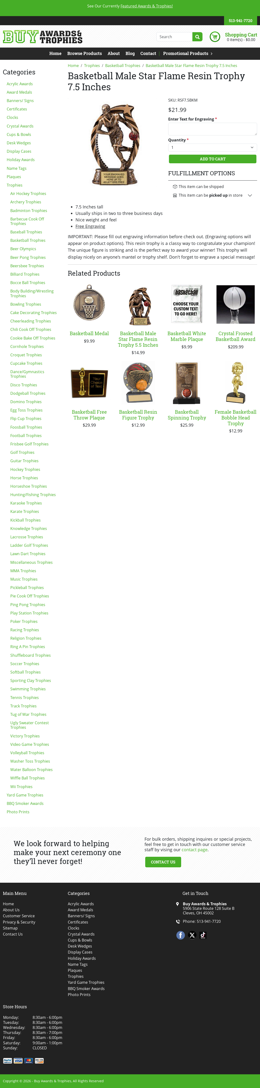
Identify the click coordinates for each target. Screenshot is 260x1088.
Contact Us (163, 861)
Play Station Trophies (29, 613)
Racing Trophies (24, 629)
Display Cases (19, 151)
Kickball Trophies (25, 520)
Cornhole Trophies (27, 346)
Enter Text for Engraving (192, 119)
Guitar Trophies (24, 460)
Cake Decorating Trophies (33, 312)
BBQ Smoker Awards (25, 803)
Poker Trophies (24, 621)
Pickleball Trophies (27, 587)
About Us (11, 910)
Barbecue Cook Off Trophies (27, 221)
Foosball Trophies (26, 427)
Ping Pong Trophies (27, 604)
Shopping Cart (241, 34)
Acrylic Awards (20, 83)
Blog (130, 53)
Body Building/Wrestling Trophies (32, 293)
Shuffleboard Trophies (30, 655)
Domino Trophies (26, 401)
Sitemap (10, 928)
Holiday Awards (21, 159)
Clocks (12, 117)
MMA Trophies (23, 570)
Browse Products (84, 53)
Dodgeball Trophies (28, 393)
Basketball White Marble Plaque (187, 336)
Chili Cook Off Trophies (30, 329)
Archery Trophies (25, 202)
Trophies (15, 185)
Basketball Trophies (28, 240)
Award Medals (19, 92)
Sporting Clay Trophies (30, 680)
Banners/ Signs (20, 100)
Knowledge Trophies (28, 528)
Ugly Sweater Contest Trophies (29, 725)
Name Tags (17, 168)
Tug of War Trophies (28, 714)
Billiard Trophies (25, 274)
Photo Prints (18, 811)
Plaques (14, 176)
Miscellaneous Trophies (31, 562)
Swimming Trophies (28, 689)
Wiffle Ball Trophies (27, 778)
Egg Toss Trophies (26, 410)
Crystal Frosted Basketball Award (235, 336)
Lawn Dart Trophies (28, 553)
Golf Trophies (22, 452)
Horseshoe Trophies (28, 486)
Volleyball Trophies (27, 752)
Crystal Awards (20, 126)
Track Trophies (23, 706)
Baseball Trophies (26, 232)
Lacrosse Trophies (26, 537)
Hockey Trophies (25, 469)
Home (55, 53)
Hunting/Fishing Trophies (33, 494)
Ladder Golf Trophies (29, 545)
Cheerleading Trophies (30, 321)
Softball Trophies (25, 672)
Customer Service (19, 916)
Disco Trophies (23, 385)
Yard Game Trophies (25, 795)
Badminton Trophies (28, 210)
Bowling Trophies (25, 304)
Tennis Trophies (24, 697)
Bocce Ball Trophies (27, 282)
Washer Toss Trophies (30, 761)
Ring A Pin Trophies (27, 646)
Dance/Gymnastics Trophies (27, 374)
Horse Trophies (24, 477)
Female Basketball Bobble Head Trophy (235, 417)
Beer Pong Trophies (28, 257)
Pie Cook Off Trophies (29, 596)
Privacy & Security (19, 922)
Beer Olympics (23, 248)
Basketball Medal (89, 333)
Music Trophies (24, 579)
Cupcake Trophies (26, 363)
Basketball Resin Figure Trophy (138, 415)
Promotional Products (185, 53)
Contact (148, 53)
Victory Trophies (25, 736)
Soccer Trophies (24, 663)
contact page (195, 849)
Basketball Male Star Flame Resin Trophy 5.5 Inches (138, 339)
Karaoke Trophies (26, 503)
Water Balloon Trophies (31, 769)
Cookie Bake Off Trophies (32, 338)
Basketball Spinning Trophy (187, 415)
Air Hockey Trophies (28, 193)
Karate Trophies (24, 511)
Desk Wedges (19, 143)
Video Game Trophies (29, 744)
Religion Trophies (25, 638)
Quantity (178, 140)
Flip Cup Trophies (25, 418)
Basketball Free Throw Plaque (89, 415)
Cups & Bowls (19, 134)
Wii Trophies (21, 786)
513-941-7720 (240, 20)
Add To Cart (213, 158)
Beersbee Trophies (27, 265)
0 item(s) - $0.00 (241, 39)
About (114, 53)
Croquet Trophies (26, 355)
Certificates (17, 109)
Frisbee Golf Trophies (29, 444)
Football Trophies (26, 435)
